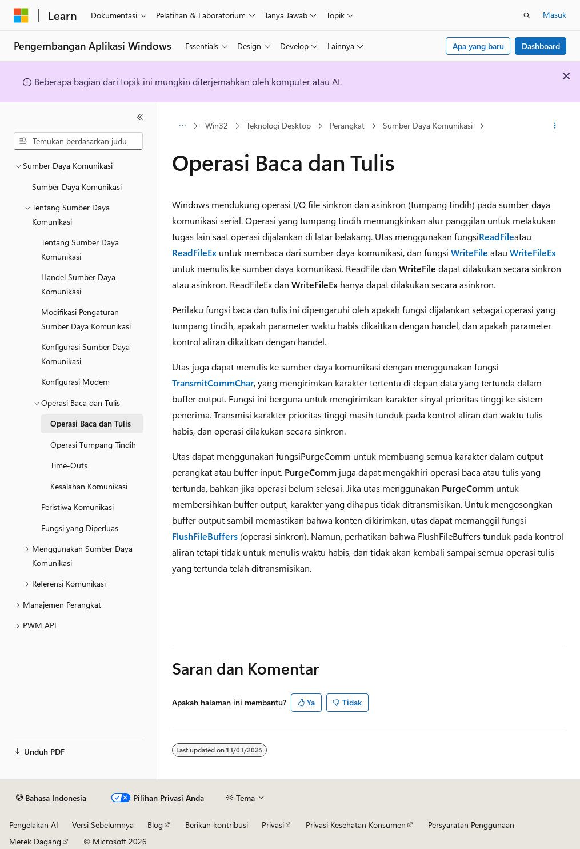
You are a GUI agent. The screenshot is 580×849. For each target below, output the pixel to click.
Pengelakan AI (33, 824)
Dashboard (541, 46)
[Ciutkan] (140, 117)
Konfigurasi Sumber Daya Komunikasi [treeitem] (85, 353)
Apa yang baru (478, 46)
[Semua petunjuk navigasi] (182, 126)
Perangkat (347, 125)
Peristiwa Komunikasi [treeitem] (77, 506)
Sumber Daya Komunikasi (428, 125)
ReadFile (496, 236)
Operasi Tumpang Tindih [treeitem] (93, 444)
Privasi (273, 824)
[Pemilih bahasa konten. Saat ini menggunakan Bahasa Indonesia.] (51, 798)
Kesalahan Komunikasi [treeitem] (88, 486)
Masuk (554, 14)
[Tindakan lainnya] (555, 126)
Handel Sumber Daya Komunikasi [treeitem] (78, 284)
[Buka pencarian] (526, 15)
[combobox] (78, 141)
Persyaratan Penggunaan (471, 824)
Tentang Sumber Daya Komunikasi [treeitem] (80, 249)
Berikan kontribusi (216, 824)
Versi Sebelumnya (103, 824)
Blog (155, 824)
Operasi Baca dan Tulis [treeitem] (90, 423)
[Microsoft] (21, 15)
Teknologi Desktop (278, 125)
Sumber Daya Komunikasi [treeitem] (77, 186)
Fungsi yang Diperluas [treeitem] (79, 528)
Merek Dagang (35, 841)
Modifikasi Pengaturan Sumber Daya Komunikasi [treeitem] (86, 319)
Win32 (216, 125)
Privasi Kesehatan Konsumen (356, 824)
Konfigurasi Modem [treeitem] (75, 381)
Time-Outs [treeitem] (68, 465)
